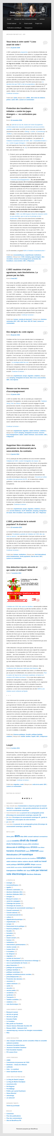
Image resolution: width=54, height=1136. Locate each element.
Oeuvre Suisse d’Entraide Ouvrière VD (19, 1026)
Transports (10, 997)
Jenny (8, 403)
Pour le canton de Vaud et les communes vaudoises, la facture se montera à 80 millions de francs (26, 675)
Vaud (34, 321)
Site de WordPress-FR (13, 1120)
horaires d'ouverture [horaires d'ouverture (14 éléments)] (15, 851)
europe (25, 376)
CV (20, 23)
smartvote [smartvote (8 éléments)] (38, 864)
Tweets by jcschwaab (12, 1105)
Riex (7, 1032)
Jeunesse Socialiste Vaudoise (16, 1047)
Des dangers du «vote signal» (20, 332)
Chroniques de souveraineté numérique (19, 908)
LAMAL (28, 98)
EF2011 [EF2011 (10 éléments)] (27, 847)
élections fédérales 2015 (14, 894)
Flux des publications (13, 1116)
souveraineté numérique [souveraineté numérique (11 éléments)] (32, 867)
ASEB (8, 1060)
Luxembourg (40, 131)
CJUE (22, 257)
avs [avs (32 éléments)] (17, 836)
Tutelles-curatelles (12, 999)
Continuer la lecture (13, 93)
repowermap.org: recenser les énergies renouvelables (24, 1030)
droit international (40, 554)
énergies (9, 896)
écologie (9, 883)
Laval (32, 131)
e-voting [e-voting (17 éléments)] (20, 847)
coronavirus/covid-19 (13, 915)
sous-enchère (18, 261)
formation (9, 933)
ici (25, 147)
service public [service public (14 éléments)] (23, 864)
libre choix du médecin (38, 98)
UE (37, 512)
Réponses (30, 261)
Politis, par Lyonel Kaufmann (16, 1091)
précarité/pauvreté (12, 976)
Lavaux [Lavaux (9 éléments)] (41, 851)
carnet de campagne (13, 901)
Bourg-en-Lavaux (12, 899)
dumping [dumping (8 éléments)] (25, 844)
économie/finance (19, 255)
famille (23, 736)
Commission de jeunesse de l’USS (17, 1062)
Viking (27, 131)
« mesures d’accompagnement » (20, 179)
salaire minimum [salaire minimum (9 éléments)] (11, 861)
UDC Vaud (24, 321)
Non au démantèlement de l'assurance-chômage (22, 960)
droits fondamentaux (12, 556)
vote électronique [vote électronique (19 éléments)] (16, 874)
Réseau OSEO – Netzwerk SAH (16, 1028)
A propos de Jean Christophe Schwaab (25, 19)
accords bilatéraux (15, 510)
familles (28, 736)
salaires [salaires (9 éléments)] (19, 861)
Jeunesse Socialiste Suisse (15, 1045)
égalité (8, 887)
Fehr (12, 403)
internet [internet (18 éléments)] (34, 850)
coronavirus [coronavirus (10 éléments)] (43, 836)
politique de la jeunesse (14, 967)
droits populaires (25, 556)
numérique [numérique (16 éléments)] (27, 854)
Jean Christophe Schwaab (26, 12)
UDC (16, 99)
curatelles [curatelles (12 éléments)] (16, 841)
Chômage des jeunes (13, 903)
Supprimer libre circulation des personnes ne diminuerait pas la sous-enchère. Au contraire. (21, 448)
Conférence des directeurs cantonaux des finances (22, 668)
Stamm (18, 403)
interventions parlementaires (16, 944)
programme (24, 52)
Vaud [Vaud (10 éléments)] (28, 870)
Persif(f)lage (10, 1089)
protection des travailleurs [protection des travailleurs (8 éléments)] (29, 858)
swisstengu (10, 1095)
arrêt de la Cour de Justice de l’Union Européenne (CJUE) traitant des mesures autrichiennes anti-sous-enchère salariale (25, 127)
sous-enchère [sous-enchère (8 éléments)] (18, 867)
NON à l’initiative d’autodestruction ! (34, 250)
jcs (7, 817)
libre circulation (18, 512)
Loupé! (9, 745)
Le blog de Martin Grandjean (15, 1082)
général (8, 935)
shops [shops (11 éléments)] (33, 864)
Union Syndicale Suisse (14, 1071)
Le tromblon (10, 1021)
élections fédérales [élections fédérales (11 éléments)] (34, 874)
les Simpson (10, 954)
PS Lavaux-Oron (11, 1052)
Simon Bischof (11, 1093)
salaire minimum (34, 431)
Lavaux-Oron (10, 949)
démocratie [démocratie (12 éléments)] (11, 847)
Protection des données (14, 979)
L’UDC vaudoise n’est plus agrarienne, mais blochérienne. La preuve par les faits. (22, 272)
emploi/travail (29, 255)
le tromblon (10, 951)
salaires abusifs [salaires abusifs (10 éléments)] (28, 861)
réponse (14, 379)
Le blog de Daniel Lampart (15, 1079)
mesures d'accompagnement (22, 259)
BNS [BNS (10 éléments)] (25, 836)
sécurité (9, 988)
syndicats (9, 995)
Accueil (9, 19)
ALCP (16, 432)
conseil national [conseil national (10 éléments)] (33, 836)
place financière (11, 965)
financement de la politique (15, 926)
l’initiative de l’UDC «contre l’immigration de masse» (22, 461)
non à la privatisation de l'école (16, 963)
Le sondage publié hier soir (20, 362)
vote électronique (12, 1004)
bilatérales (29, 510)
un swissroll (10, 1098)
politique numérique (13, 972)
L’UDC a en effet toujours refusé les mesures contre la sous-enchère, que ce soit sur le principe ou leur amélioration (28, 216)
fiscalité (28, 734)
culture (8, 917)
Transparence (28, 28)
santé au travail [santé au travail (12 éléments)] (40, 861)
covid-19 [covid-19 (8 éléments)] (8, 841)
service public (11, 990)
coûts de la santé (37, 784)
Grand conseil (28, 23)
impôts (33, 736)
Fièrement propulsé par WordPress (27, 1129)
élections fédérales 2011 (14, 892)
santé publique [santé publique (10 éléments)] (11, 864)
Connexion (10, 1113)
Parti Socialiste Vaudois (14, 1050)
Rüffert (9, 134)
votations (9, 257)
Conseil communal (12, 910)
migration (30, 376)
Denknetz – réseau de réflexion (16, 1064)
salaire (21, 434)
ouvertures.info (11, 1084)
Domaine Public (11, 1019)
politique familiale (36, 734)
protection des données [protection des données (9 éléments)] (13, 858)
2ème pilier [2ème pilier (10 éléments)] (10, 836)
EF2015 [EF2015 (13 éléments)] (34, 847)
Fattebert (44, 401)
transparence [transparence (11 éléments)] (11, 870)
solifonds (9, 1067)
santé (15, 98)
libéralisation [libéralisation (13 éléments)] (12, 854)
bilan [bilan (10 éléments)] (22, 836)
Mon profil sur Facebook (14, 1023)
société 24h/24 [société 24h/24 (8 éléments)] (10, 867)
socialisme (10, 992)
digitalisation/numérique (14, 919)
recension (9, 981)
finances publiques (19, 734)
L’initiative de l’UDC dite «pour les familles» (19, 606)
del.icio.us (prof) (11, 1016)
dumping (28, 257)
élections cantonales (13, 889)
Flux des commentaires (14, 1118)
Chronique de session (13, 905)
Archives (42, 19)
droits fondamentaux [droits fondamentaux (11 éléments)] (14, 844)
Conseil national (11, 23)
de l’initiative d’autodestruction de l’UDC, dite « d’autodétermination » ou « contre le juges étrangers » (26, 141)
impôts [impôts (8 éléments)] (28, 851)
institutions (37, 255)
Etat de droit (35, 556)
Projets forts (38, 23)
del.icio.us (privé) (12, 1014)
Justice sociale (11, 947)
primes (8, 99)
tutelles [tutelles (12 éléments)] (20, 870)
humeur (16, 319)
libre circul (33, 378)
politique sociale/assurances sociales (18, 974)
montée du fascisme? (25, 319)
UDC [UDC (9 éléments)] (24, 870)
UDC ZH (30, 321)
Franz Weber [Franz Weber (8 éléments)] (41, 847)
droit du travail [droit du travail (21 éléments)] (28, 840)
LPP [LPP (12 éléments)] (20, 855)
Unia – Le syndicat (12, 1069)
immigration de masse (22, 378)
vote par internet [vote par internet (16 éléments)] (39, 870)
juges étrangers (36, 257)
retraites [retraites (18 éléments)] (41, 858)
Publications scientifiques (14, 28)
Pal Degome (10, 1086)
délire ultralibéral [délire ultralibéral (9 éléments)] (33, 844)
